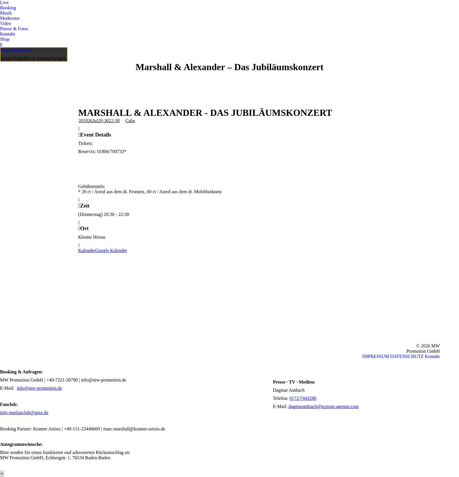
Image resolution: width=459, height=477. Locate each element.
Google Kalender (111, 250)
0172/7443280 (302, 398)
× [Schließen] (2, 473)
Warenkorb (11, 50)
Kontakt (432, 356)
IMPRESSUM (375, 356)
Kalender (86, 250)
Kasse (26, 50)
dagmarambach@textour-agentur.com (323, 406)
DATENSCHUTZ (407, 356)
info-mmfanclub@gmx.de (24, 412)
